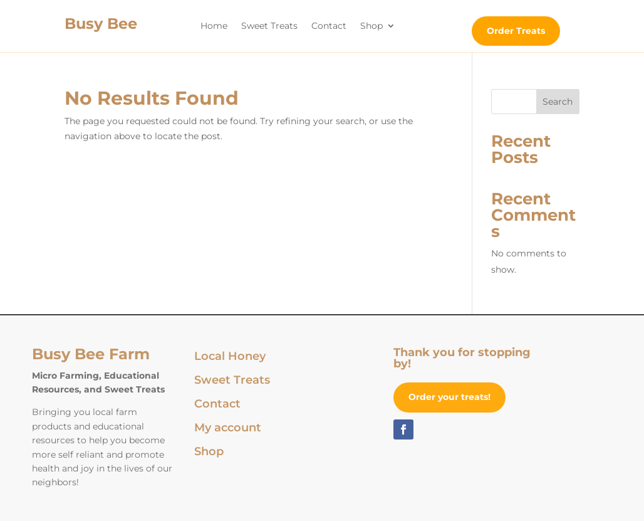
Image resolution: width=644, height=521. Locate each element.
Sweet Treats (269, 26)
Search (558, 101)
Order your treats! (449, 397)
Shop (371, 26)
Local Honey (230, 357)
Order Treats (516, 30)
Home (213, 26)
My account (227, 428)
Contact (328, 26)
